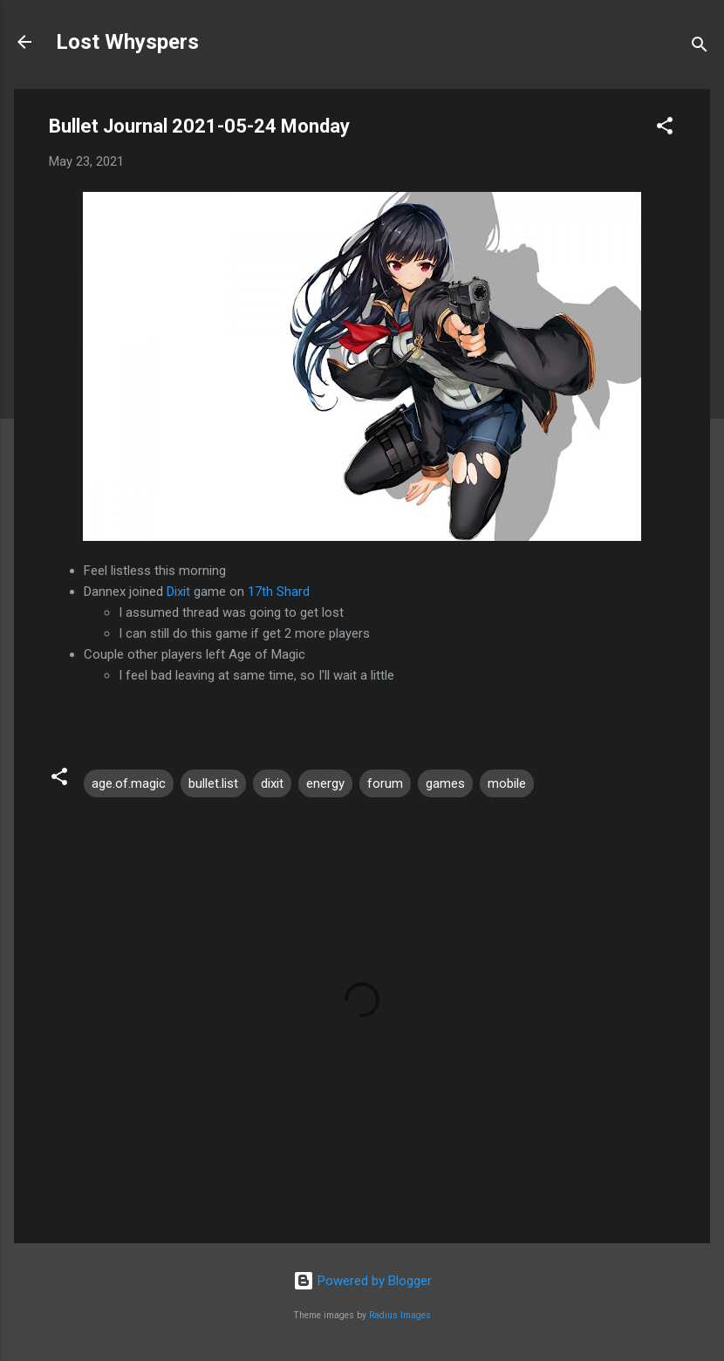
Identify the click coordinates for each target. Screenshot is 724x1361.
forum (385, 783)
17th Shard (279, 591)
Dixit (178, 591)
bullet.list (213, 783)
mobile (507, 783)
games (445, 783)
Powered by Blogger (362, 1281)
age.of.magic (129, 783)
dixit (272, 783)
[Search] (699, 47)
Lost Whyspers (127, 42)
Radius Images (400, 1315)
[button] (664, 128)
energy (325, 783)
